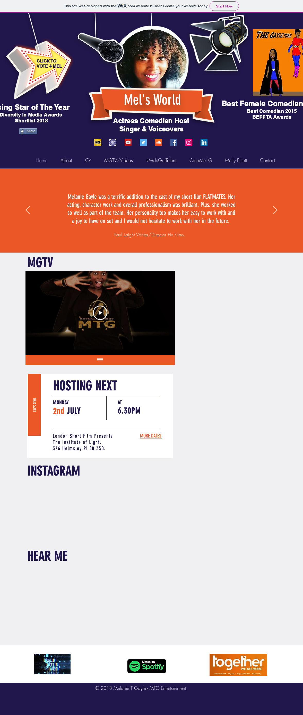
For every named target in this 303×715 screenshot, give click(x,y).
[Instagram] (188, 142)
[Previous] (28, 210)
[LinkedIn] (204, 142)
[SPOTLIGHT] (112, 142)
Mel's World (152, 99)
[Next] (275, 210)
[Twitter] (143, 142)
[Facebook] (173, 142)
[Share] (28, 131)
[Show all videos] (100, 360)
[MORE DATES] (150, 436)
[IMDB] (97, 142)
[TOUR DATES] (34, 405)
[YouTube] (128, 142)
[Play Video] (100, 313)
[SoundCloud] (158, 142)
